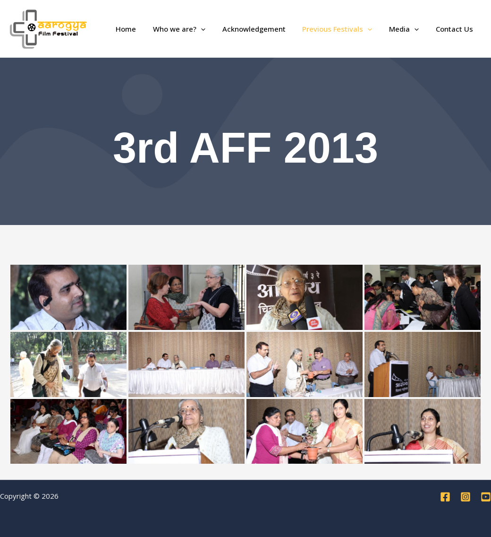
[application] (213, 29)
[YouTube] (486, 497)
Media (408, 29)
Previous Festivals (344, 29)
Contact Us (455, 29)
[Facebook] (445, 497)
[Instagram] (465, 497)
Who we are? (191, 29)
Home (141, 29)
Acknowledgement (263, 29)
